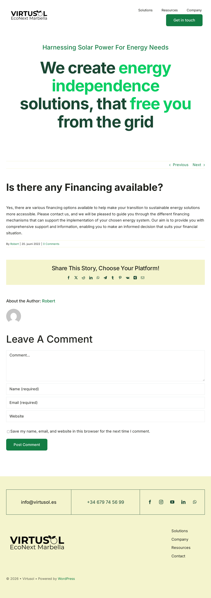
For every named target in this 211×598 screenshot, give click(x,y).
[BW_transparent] (29, 7)
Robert (14, 243)
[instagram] (161, 502)
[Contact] (184, 20)
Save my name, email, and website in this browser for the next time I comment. (80, 431)
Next (197, 165)
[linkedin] (183, 502)
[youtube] (172, 502)
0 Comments (51, 243)
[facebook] (150, 502)
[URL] (105, 416)
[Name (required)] (105, 389)
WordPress (66, 579)
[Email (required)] (105, 402)
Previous (181, 165)
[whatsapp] (194, 502)
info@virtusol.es (38, 502)
